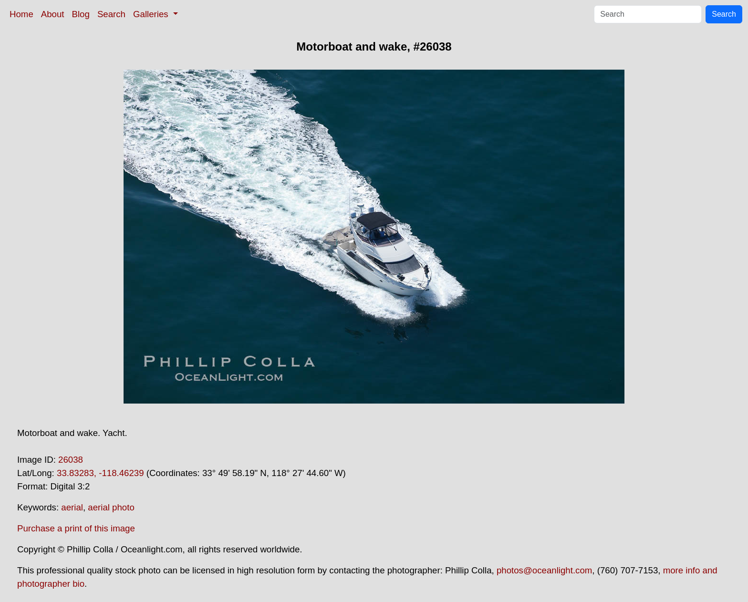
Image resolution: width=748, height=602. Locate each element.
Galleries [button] (152, 14)
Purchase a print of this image (76, 528)
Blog (81, 14)
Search (111, 14)
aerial (72, 507)
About (52, 14)
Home (21, 14)
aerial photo (111, 507)
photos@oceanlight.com (544, 570)
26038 (70, 460)
